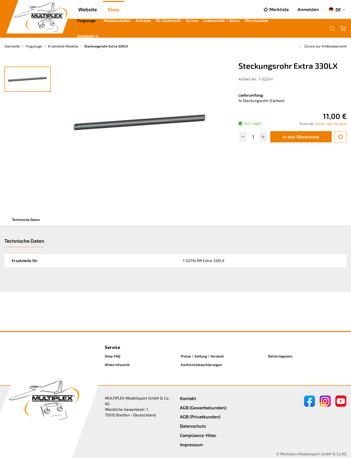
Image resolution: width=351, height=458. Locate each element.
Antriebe (143, 20)
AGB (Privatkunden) (200, 416)
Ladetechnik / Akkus (221, 20)
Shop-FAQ (112, 356)
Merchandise (256, 20)
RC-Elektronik (168, 20)
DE (335, 9)
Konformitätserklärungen (201, 365)
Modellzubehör (117, 20)
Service (112, 347)
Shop (113, 9)
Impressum (191, 444)
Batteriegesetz (280, 356)
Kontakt (188, 398)
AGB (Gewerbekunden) (203, 407)
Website (87, 9)
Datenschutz (193, 426)
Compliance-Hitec (198, 435)
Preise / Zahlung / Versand (202, 356)
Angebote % (88, 36)
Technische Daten (26, 220)
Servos (192, 20)
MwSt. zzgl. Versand (331, 124)
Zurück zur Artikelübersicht (322, 46)
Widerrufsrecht (117, 365)
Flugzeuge (86, 20)
